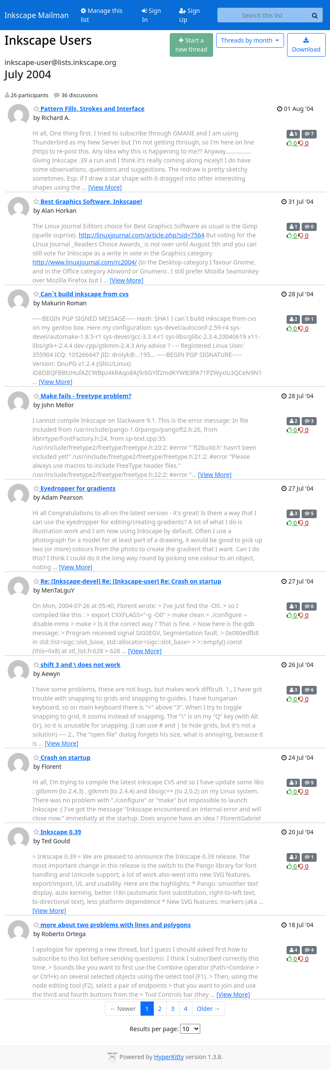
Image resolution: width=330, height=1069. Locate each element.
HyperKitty (168, 1057)
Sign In (151, 15)
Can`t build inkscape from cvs (81, 294)
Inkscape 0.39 (57, 832)
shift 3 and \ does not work (77, 664)
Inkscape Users (48, 40)
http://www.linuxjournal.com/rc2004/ (85, 262)
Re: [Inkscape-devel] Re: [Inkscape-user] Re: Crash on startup (127, 581)
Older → (208, 1008)
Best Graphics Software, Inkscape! (88, 201)
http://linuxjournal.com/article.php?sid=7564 (142, 235)
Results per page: (154, 1029)
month (247, 40)
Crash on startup (62, 757)
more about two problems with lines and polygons (112, 925)
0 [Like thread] (292, 143)
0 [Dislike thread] (303, 143)
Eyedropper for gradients (75, 488)
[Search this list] (262, 15)
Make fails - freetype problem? (82, 396)
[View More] (105, 187)
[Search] (315, 15)
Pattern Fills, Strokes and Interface (89, 108)
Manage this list (101, 15)
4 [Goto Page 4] (185, 1008)
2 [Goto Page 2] (160, 1008)
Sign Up (189, 15)
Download (306, 45)
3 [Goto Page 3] (172, 1008)
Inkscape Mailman (37, 15)
